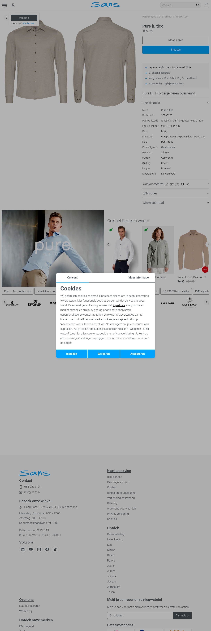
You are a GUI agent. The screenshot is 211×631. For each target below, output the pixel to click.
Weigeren (104, 353)
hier (78, 333)
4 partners (119, 305)
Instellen (71, 353)
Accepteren (137, 353)
